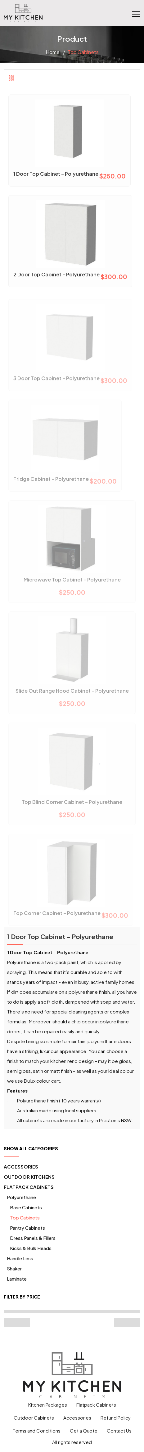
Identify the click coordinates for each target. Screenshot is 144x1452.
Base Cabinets (26, 1207)
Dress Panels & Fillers (33, 1238)
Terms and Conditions (37, 1430)
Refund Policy (116, 1418)
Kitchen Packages (47, 1405)
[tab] (11, 78)
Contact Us (119, 1430)
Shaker (14, 1268)
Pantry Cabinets (27, 1228)
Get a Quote (83, 1430)
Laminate (17, 1279)
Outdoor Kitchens (29, 1177)
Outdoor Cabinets (34, 1418)
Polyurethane (21, 1197)
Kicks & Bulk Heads (31, 1248)
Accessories (21, 1166)
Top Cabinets (25, 1217)
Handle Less (20, 1258)
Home (53, 52)
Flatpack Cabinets (29, 1187)
